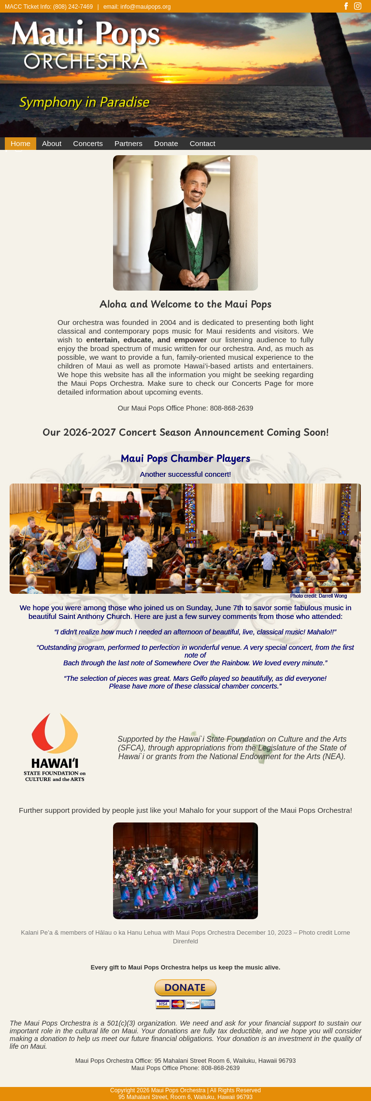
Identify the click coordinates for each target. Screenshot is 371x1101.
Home (20, 143)
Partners (128, 143)
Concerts (88, 143)
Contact (202, 143)
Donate (166, 143)
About (51, 143)
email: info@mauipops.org (137, 6)
